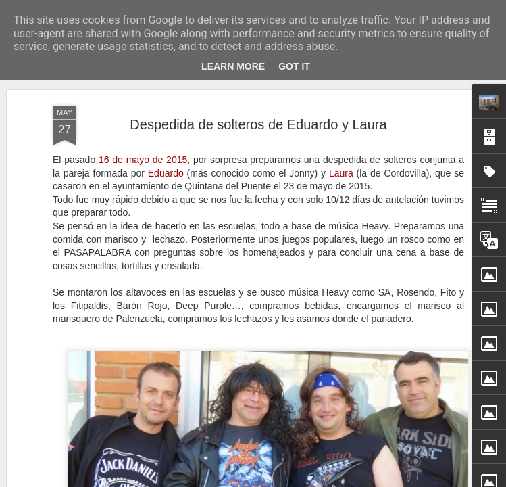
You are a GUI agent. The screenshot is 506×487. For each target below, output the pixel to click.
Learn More (233, 66)
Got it (294, 66)
